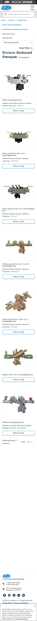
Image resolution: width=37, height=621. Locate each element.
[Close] (34, 606)
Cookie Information (21, 619)
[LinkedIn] (14, 595)
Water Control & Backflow (11, 25)
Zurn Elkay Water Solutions (14, 579)
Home (3, 20)
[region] (18, 612)
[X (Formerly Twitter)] (19, 595)
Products (11, 20)
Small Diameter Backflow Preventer (15, 29)
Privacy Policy (7, 603)
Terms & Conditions (21, 603)
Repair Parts (22, 20)
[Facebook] (5, 595)
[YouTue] (24, 595)
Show (23, 442)
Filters (27, 48)
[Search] (18, 14)
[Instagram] (10, 595)
